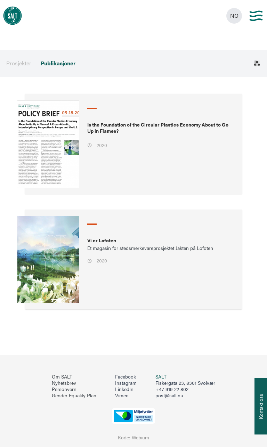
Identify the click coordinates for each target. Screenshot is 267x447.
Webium (140, 437)
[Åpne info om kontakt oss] (260, 406)
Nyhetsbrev (64, 383)
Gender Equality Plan (74, 395)
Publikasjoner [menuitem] (58, 63)
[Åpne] (257, 63)
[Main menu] (256, 16)
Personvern (64, 389)
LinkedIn (124, 389)
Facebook (125, 377)
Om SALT (62, 377)
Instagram (126, 383)
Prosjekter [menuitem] (18, 63)
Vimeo (122, 395)
